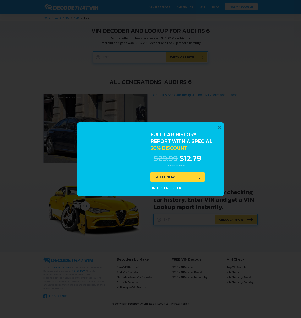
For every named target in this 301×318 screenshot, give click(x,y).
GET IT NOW (164, 177)
